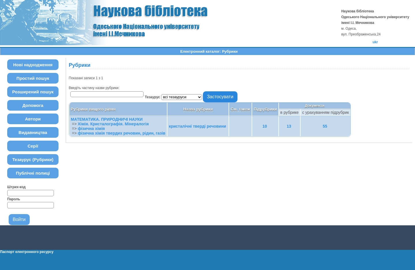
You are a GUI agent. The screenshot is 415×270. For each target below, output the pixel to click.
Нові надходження (33, 64)
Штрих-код (16, 187)
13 (289, 126)
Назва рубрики (198, 109)
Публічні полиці (33, 173)
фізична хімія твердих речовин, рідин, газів (121, 133)
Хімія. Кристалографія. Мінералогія (113, 124)
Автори (33, 118)
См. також (240, 109)
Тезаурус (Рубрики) (33, 159)
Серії (33, 146)
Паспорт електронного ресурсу (26, 252)
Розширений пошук (33, 91)
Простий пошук (32, 78)
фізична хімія (91, 128)
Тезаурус (153, 97)
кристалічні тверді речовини (197, 126)
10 (265, 126)
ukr (375, 42)
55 (325, 126)
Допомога (33, 105)
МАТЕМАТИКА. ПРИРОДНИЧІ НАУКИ (107, 119)
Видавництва (32, 132)
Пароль (13, 199)
